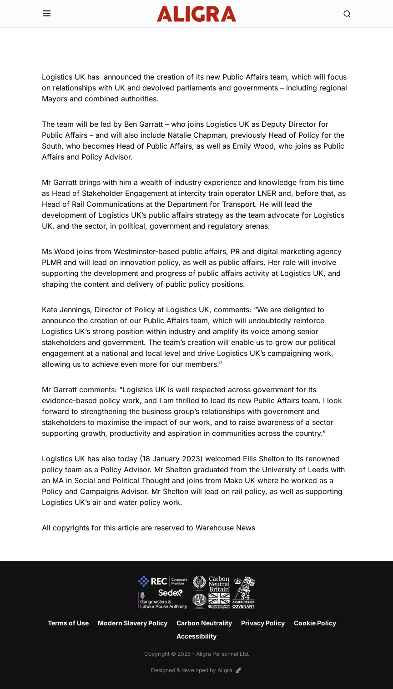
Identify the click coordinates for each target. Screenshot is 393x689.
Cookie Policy (315, 623)
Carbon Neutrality (204, 623)
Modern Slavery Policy (132, 623)
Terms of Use (68, 623)
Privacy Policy (263, 623)
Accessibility (196, 636)
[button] (46, 13)
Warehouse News (225, 527)
